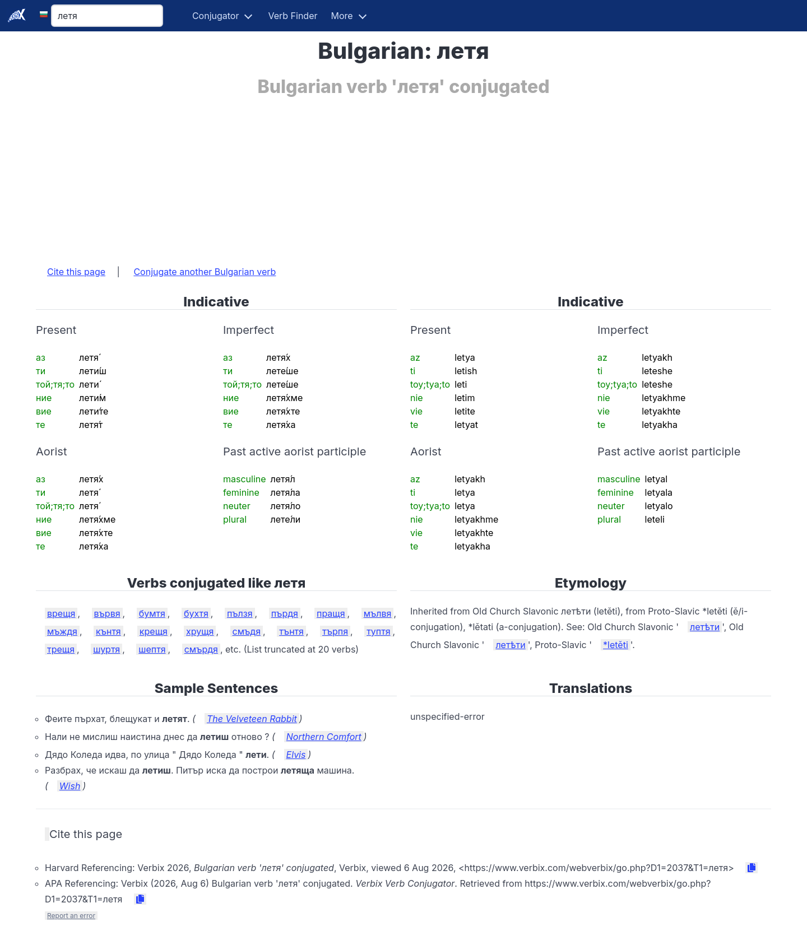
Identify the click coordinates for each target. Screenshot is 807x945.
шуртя (106, 649)
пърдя (284, 613)
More (342, 15)
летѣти (705, 626)
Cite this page (76, 271)
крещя (154, 631)
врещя (61, 613)
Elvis (296, 754)
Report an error (71, 915)
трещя (61, 649)
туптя (378, 631)
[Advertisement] (372, 175)
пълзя (240, 613)
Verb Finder (292, 15)
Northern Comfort (323, 736)
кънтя (108, 631)
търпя (335, 631)
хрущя (200, 631)
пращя (331, 613)
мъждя (62, 631)
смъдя (247, 631)
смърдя (201, 649)
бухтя (196, 613)
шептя (151, 649)
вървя (107, 613)
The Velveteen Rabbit (252, 718)
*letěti (615, 644)
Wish (70, 786)
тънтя (291, 631)
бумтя (152, 613)
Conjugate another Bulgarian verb (204, 271)
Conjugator (215, 15)
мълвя (378, 613)
